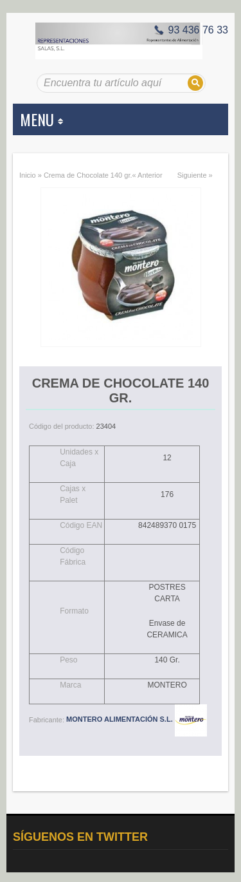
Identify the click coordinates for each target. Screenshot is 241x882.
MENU (41, 119)
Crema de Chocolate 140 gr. (88, 175)
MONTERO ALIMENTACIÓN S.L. (136, 719)
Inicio (27, 175)
